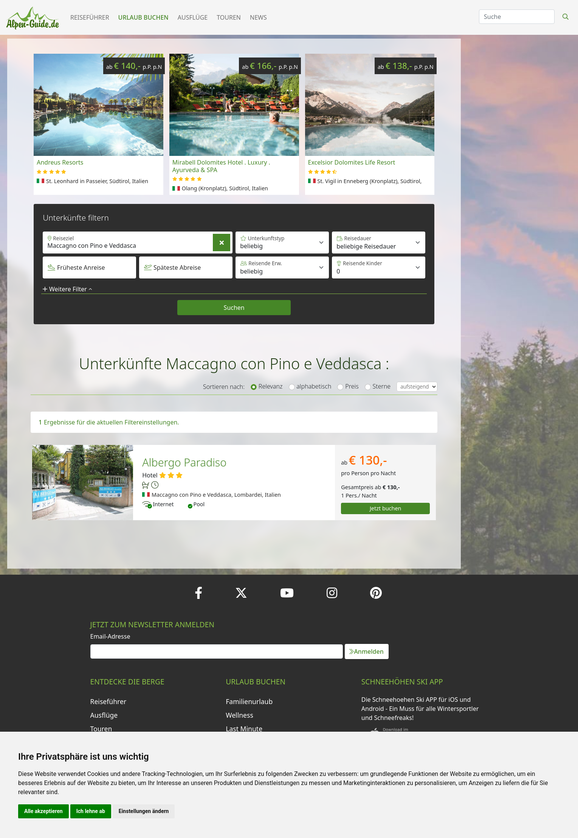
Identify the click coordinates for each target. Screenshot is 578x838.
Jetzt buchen (385, 508)
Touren (229, 17)
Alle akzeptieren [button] (43, 811)
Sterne (382, 386)
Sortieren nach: (224, 386)
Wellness (239, 715)
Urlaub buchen (143, 17)
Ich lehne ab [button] (90, 811)
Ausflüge (193, 17)
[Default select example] (378, 242)
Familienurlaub (249, 701)
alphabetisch (313, 386)
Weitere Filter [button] (67, 289)
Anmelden (366, 651)
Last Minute (244, 728)
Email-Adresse (110, 636)
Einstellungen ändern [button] (144, 811)
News (258, 17)
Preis (351, 386)
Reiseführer (89, 17)
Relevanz (271, 386)
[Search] (517, 16)
